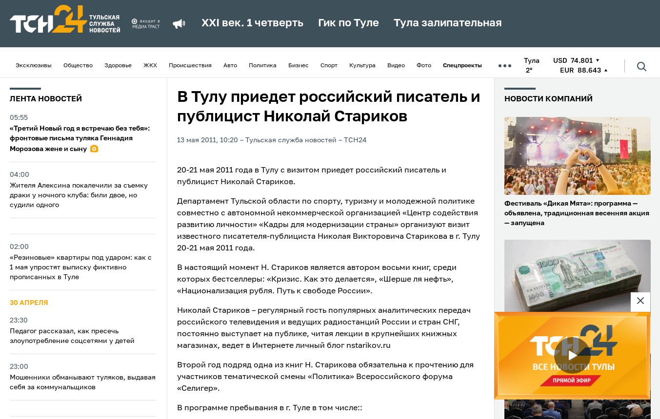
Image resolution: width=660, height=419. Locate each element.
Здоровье (118, 66)
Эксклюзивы (34, 66)
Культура (362, 66)
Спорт (329, 66)
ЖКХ (150, 66)
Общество (78, 66)
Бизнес (298, 66)
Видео (396, 66)
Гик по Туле (348, 23)
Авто (230, 66)
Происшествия (190, 66)
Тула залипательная (448, 23)
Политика (263, 66)
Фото (424, 66)
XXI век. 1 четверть (252, 23)
